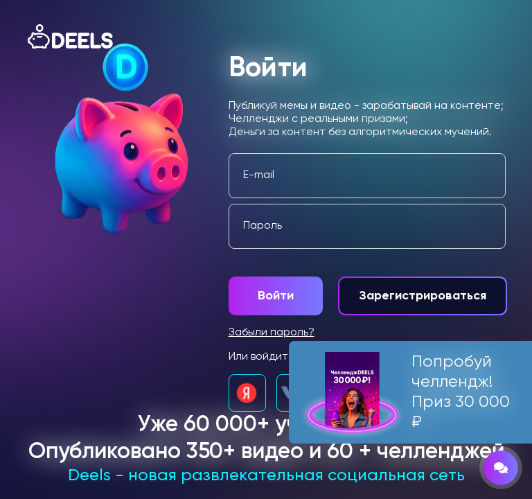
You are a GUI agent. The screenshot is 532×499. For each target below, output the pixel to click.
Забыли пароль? (271, 332)
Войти (276, 296)
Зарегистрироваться (422, 296)
